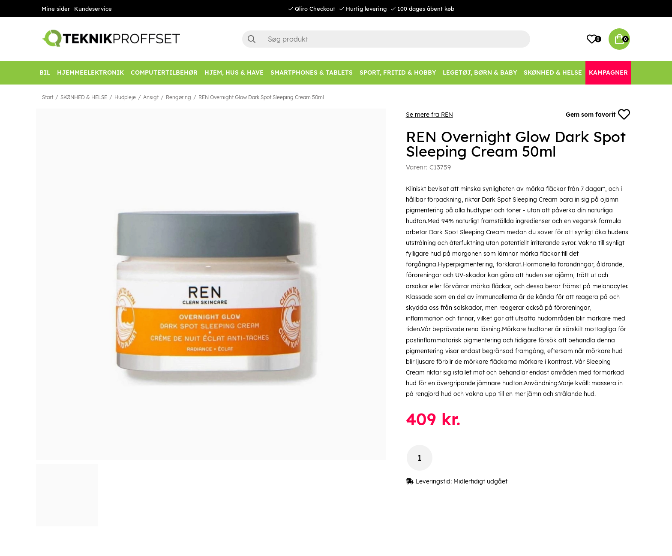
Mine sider (56, 8)
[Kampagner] (608, 73)
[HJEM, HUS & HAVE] (234, 73)
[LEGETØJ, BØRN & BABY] (479, 73)
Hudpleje (125, 97)
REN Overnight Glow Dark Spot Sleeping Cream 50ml (261, 97)
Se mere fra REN (429, 114)
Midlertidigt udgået (480, 481)
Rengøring (178, 97)
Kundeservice (93, 8)
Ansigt (151, 97)
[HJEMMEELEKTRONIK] (90, 73)
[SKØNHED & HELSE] (552, 73)
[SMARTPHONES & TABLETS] (311, 73)
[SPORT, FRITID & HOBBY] (397, 73)
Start (47, 97)
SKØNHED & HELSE (83, 97)
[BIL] (45, 73)
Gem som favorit (598, 115)
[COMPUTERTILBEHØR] (164, 73)
